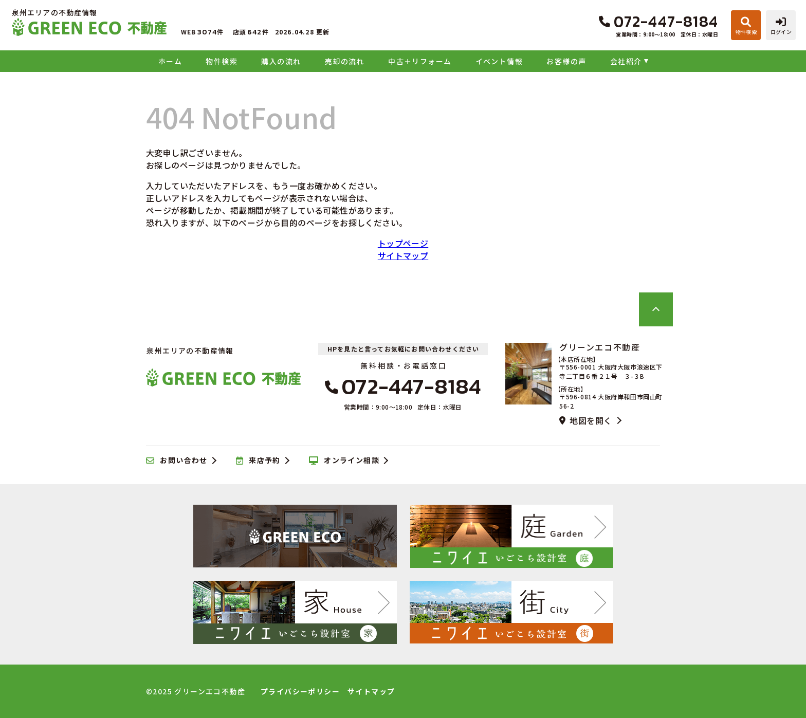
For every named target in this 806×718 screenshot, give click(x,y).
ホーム (170, 61)
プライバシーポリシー (300, 691)
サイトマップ (403, 255)
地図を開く (585, 420)
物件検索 (221, 61)
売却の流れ (344, 61)
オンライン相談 (344, 460)
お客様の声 (566, 61)
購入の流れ (281, 61)
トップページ (403, 243)
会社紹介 (626, 61)
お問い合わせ (177, 460)
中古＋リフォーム (419, 61)
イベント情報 (499, 61)
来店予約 (258, 460)
